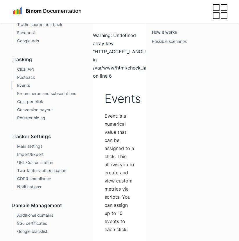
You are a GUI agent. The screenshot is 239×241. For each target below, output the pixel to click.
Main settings (29, 146)
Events (23, 85)
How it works (164, 32)
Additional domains (35, 215)
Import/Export (30, 154)
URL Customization (35, 162)
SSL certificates (32, 223)
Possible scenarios (169, 41)
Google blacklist (32, 231)
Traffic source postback (39, 24)
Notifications (29, 186)
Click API (25, 69)
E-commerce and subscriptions (46, 93)
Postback (26, 77)
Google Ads (28, 40)
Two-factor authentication (41, 170)
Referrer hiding (31, 117)
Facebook (26, 32)
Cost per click (30, 101)
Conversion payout (35, 109)
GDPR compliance (34, 178)
